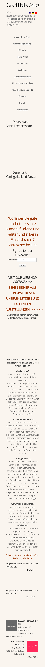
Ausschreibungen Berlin (22, 90)
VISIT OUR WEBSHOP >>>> (22, 279)
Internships (22, 109)
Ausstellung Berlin (22, 37)
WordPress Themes (35, 664)
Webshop (22, 70)
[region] (22, 139)
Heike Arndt (22, 57)
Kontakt (22, 103)
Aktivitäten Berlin (22, 76)
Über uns (22, 96)
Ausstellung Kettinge (22, 43)
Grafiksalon (22, 63)
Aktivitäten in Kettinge (22, 83)
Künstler (22, 50)
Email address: (22, 260)
